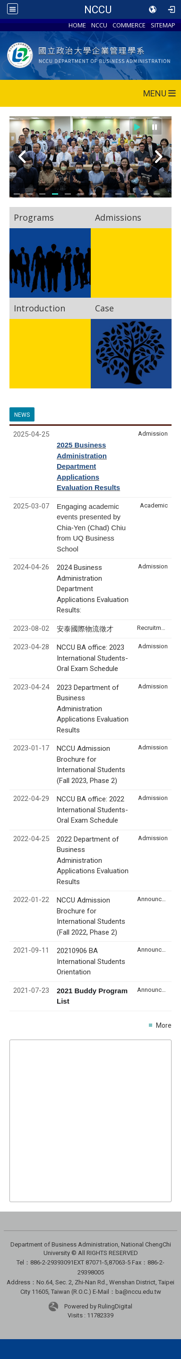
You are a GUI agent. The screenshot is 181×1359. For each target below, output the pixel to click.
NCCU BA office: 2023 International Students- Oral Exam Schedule (92, 658)
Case (104, 308)
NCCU (98, 9)
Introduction (39, 308)
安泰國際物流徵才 (86, 629)
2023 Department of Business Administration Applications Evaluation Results (93, 708)
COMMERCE (129, 25)
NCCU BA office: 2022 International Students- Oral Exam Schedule (92, 810)
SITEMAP (163, 25)
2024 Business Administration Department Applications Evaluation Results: (93, 588)
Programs (34, 217)
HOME (77, 25)
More (164, 1025)
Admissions (118, 217)
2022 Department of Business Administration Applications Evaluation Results (93, 860)
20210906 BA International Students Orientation (91, 961)
